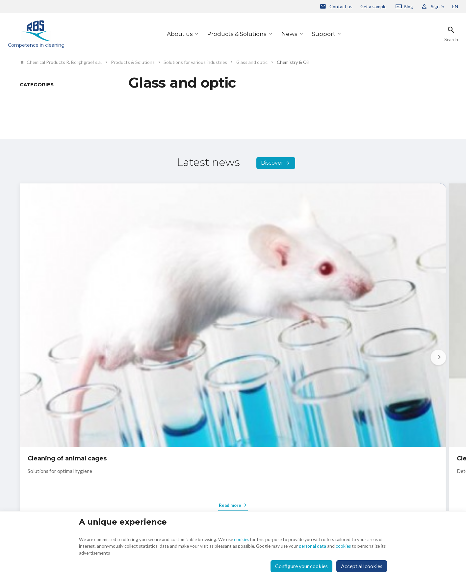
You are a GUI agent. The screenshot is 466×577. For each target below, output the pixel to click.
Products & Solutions (237, 33)
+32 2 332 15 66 (49, 492)
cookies (263, 533)
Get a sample (373, 6)
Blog (408, 6)
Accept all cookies (361, 563)
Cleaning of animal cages (67, 310)
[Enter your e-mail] (363, 456)
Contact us (205, 450)
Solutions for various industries (195, 62)
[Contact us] (336, 6)
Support (323, 33)
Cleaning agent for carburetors (221, 310)
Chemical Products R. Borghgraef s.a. (61, 62)
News (289, 33)
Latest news (208, 192)
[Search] (451, 33)
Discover (272, 194)
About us (180, 33)
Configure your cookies (301, 563)
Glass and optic (252, 62)
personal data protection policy (333, 476)
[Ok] (438, 456)
